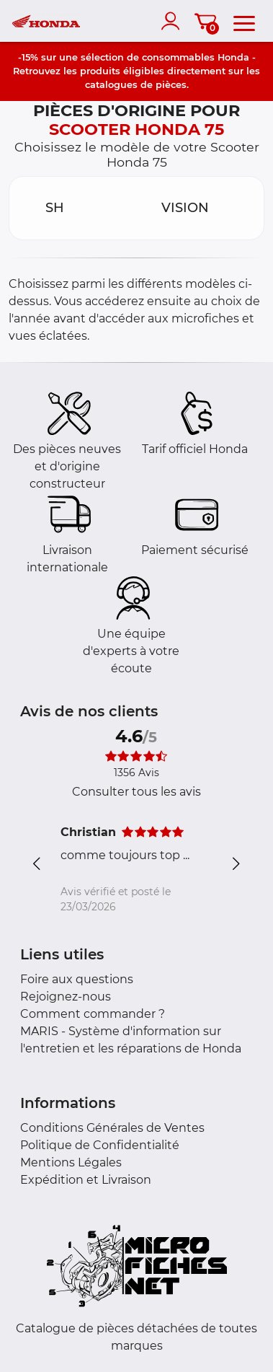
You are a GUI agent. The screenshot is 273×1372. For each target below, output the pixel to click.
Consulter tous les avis (136, 792)
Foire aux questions (76, 979)
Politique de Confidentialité (99, 1145)
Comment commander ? (92, 1014)
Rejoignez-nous (65, 996)
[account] (173, 21)
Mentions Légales (71, 1162)
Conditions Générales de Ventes (112, 1128)
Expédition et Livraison (85, 1180)
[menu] (244, 21)
